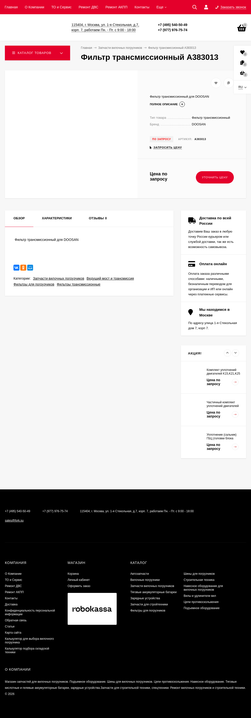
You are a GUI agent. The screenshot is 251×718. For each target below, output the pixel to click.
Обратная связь (15, 620)
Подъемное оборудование (201, 608)
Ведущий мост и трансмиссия (110, 278)
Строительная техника (199, 580)
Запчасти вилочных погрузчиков (58, 278)
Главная (11, 7)
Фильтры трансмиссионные (78, 284)
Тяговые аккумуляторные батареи (153, 592)
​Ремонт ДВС (88, 7)
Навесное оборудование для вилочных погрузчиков (203, 587)
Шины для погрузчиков (199, 573)
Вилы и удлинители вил (200, 596)
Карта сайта (13, 632)
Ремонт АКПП (116, 7)
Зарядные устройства (145, 598)
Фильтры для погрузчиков (33, 284)
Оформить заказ (79, 586)
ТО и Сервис (61, 7)
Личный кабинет (79, 580)
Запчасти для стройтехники (149, 604)
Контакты (142, 7)
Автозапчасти (139, 573)
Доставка (11, 604)
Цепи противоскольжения (201, 602)
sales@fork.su (14, 520)
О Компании (34, 7)
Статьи (9, 626)
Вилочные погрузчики (145, 580)
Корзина (73, 573)
